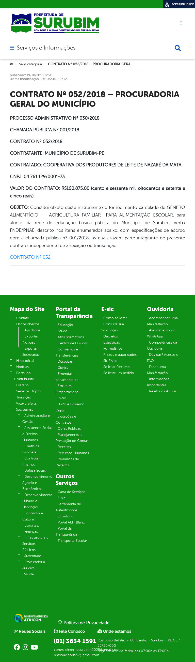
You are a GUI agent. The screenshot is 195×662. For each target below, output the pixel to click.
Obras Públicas (69, 428)
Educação (65, 325)
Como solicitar (115, 318)
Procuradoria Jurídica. (33, 565)
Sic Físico (110, 361)
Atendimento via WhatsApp (161, 333)
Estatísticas (111, 342)
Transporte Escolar (72, 541)
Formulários (112, 348)
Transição (23, 397)
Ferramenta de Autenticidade (68, 507)
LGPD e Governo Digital (70, 407)
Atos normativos (71, 337)
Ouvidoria (65, 516)
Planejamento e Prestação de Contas (72, 438)
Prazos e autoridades (120, 355)
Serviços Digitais (29, 391)
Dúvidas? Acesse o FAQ (162, 358)
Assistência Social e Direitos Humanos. (37, 434)
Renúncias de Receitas (67, 462)
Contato (22, 318)
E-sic (61, 498)
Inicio (62, 398)
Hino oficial (25, 361)
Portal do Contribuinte (24, 376)
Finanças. (31, 531)
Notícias (22, 367)
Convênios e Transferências (67, 352)
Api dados (32, 330)
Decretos (110, 336)
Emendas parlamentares (67, 377)
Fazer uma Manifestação (157, 370)
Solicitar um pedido (118, 373)
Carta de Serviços (71, 492)
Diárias (63, 368)
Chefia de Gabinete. (31, 449)
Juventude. (33, 556)
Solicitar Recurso (116, 367)
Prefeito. (22, 385)
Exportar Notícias (30, 339)
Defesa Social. (35, 470)
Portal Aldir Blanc (71, 522)
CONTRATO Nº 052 (30, 257)
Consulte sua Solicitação (112, 327)
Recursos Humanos (73, 453)
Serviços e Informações (46, 48)
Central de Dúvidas (73, 343)
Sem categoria (30, 64)
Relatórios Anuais (162, 391)
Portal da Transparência (66, 531)
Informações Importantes (158, 382)
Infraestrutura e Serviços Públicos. (35, 544)
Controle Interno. (30, 461)
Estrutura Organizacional (67, 389)
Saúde (62, 331)
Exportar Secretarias (30, 352)
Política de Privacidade (83, 622)
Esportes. (31, 525)
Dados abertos (27, 324)
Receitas (64, 447)
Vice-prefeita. (26, 403)
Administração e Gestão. (36, 419)
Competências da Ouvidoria (162, 345)
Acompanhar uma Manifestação (162, 321)
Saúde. (29, 574)
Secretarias (24, 409)
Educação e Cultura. (32, 516)
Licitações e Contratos (66, 419)
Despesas (65, 361)
